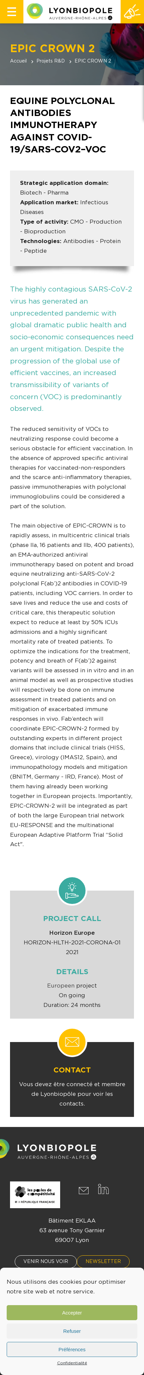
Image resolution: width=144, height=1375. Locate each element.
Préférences (72, 1349)
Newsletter (103, 1261)
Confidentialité (72, 1363)
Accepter (72, 1312)
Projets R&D (50, 61)
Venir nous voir (45, 1261)
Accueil (18, 61)
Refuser (72, 1331)
